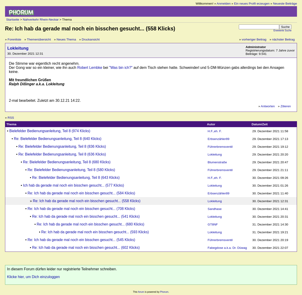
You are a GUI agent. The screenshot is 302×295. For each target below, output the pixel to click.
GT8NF (213, 224)
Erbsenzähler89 (218, 139)
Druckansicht (91, 39)
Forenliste (14, 39)
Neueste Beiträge (285, 3)
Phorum (164, 292)
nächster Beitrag (283, 39)
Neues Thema (66, 39)
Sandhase (214, 209)
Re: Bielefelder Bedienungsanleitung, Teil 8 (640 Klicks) (58, 139)
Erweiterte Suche (282, 30)
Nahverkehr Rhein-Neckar (41, 19)
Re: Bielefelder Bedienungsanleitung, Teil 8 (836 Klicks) (62, 146)
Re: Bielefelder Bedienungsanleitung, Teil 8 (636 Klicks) (62, 154)
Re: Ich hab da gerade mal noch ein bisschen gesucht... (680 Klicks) (90, 224)
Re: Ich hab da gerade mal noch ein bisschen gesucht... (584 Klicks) (81, 193)
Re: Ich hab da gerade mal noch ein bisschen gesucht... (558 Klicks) (87, 201)
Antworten (268, 106)
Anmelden (224, 3)
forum (141, 292)
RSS (11, 117)
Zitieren (286, 106)
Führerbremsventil (220, 146)
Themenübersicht (39, 39)
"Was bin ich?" (120, 68)
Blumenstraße (217, 162)
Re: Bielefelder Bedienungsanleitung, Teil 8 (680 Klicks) (67, 162)
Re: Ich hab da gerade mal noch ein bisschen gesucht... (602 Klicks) (86, 247)
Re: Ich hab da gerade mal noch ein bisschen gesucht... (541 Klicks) (86, 216)
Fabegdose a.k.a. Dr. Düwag (227, 247)
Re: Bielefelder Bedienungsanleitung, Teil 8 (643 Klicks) (76, 178)
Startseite (12, 19)
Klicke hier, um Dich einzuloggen (33, 277)
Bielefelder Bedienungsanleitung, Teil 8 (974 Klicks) (49, 131)
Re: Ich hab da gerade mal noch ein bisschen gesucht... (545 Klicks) (81, 240)
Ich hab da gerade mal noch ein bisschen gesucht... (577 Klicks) (73, 185)
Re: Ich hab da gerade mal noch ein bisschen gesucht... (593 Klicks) (95, 232)
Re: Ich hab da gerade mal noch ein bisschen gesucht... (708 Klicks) (81, 209)
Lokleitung (18, 48)
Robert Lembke (89, 68)
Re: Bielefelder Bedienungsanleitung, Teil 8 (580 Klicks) (71, 170)
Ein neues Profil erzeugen (252, 3)
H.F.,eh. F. (214, 131)
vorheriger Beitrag (254, 39)
